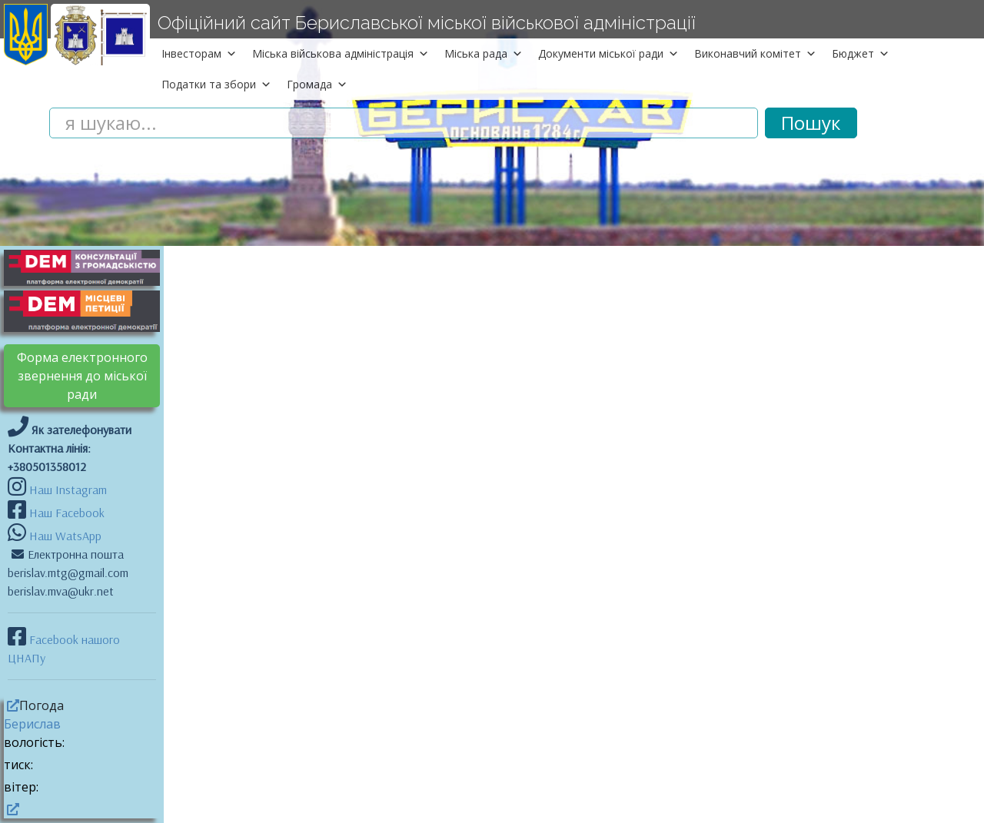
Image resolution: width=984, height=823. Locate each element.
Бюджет (860, 53)
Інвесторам (199, 53)
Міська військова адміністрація (340, 53)
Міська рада (483, 53)
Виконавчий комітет (755, 53)
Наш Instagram (68, 489)
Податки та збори (216, 84)
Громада (317, 84)
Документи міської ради (608, 53)
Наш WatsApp (63, 535)
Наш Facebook (65, 512)
